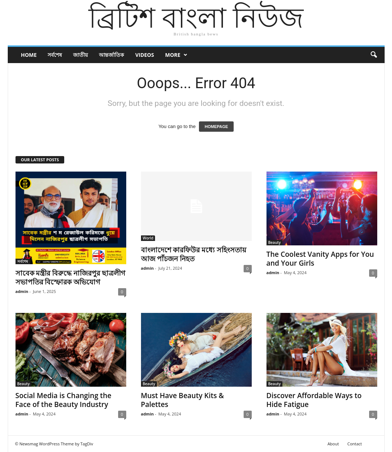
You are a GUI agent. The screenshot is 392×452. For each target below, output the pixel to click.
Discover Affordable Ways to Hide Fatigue (314, 400)
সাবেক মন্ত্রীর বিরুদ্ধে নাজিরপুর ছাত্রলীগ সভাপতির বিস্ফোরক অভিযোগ (70, 277)
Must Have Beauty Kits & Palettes (182, 400)
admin (22, 291)
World (148, 238)
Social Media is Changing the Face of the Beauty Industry (63, 400)
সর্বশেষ (55, 54)
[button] (373, 55)
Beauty (274, 242)
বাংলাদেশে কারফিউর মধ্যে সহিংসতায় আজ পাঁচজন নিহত (194, 254)
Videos (144, 54)
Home (29, 54)
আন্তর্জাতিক (111, 54)
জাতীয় (80, 54)
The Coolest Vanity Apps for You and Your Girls (320, 258)
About (333, 443)
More (172, 54)
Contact (354, 443)
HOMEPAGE (216, 126)
